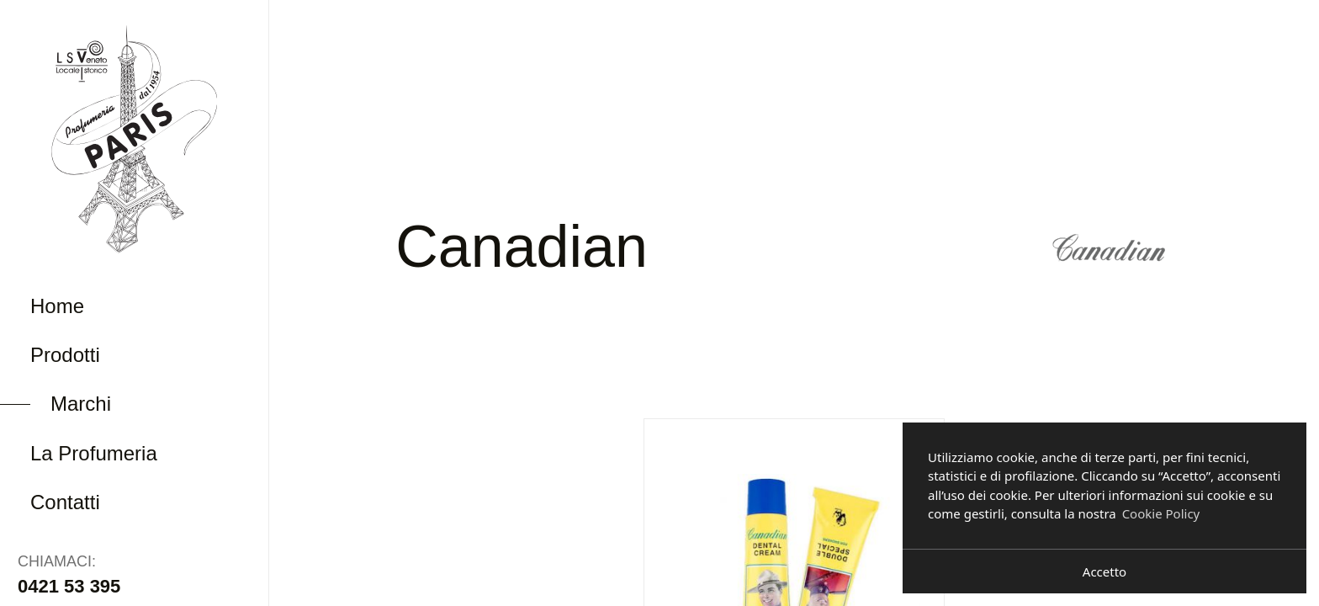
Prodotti (65, 354)
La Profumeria (93, 453)
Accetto (1104, 571)
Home (57, 306)
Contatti (65, 502)
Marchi (80, 403)
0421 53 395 (69, 586)
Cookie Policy (1161, 513)
